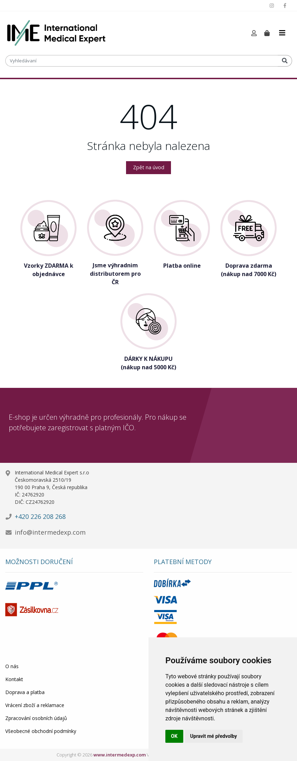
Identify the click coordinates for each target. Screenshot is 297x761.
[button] (254, 33)
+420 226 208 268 (40, 516)
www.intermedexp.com (119, 755)
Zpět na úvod (148, 167)
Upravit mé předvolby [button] (213, 736)
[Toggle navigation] (282, 33)
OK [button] (174, 736)
